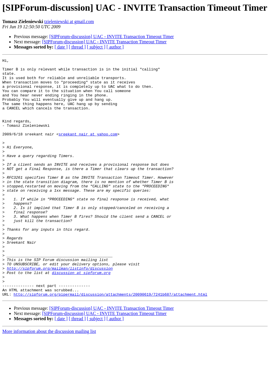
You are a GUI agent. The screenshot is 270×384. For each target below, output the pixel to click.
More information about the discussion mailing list (49, 378)
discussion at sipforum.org (81, 315)
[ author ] (115, 46)
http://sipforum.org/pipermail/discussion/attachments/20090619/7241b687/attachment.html (110, 341)
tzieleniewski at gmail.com (69, 21)
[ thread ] (77, 46)
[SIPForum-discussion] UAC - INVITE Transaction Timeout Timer (111, 36)
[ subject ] (96, 46)
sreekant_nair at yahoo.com (88, 149)
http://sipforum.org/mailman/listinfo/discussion (60, 310)
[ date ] (61, 46)
